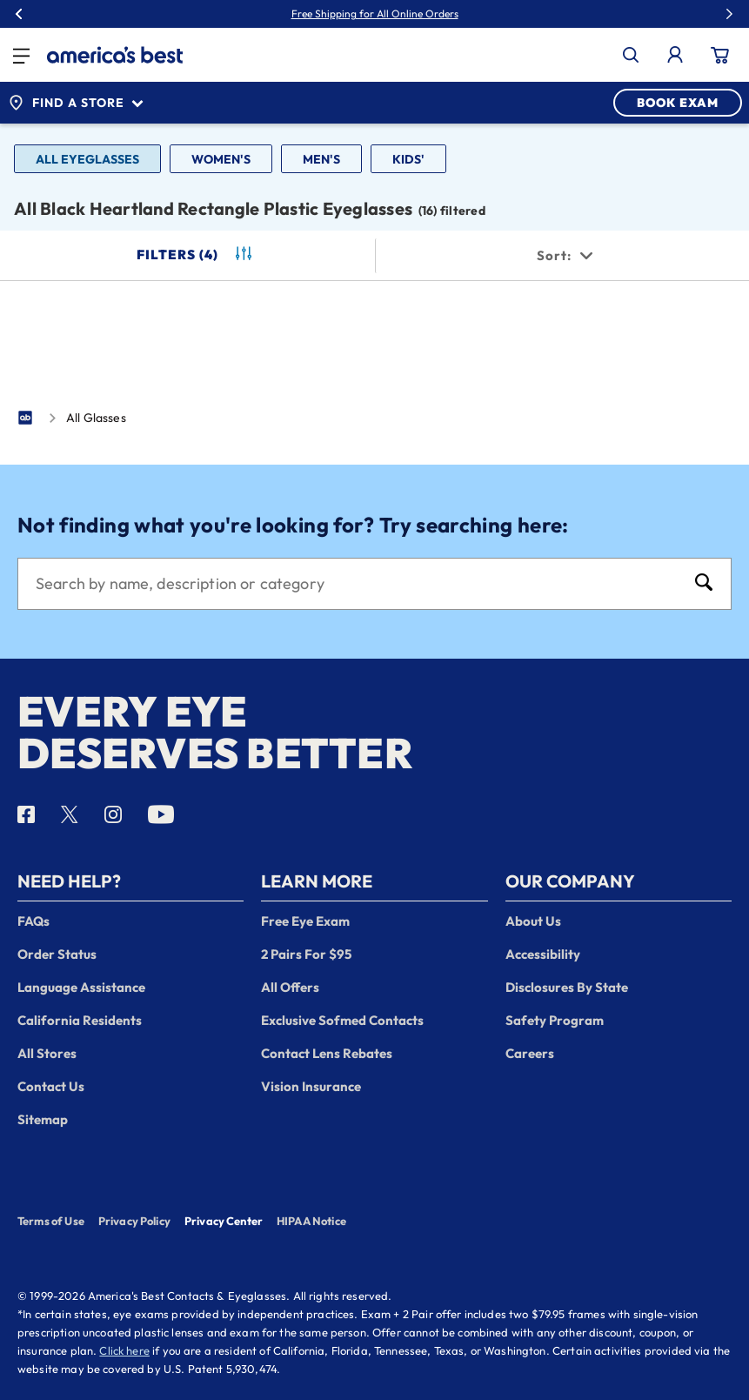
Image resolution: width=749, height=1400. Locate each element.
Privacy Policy (134, 1221)
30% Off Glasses (414, 14)
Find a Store (75, 102)
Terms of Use (50, 1221)
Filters (196, 255)
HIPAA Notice (311, 1221)
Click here (124, 1350)
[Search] (357, 584)
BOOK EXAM (678, 103)
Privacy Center (223, 1222)
